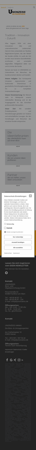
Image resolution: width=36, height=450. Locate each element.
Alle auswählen (18, 247)
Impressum (16, 253)
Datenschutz (8, 253)
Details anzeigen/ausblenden (15, 232)
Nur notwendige (18, 237)
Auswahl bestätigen (18, 242)
